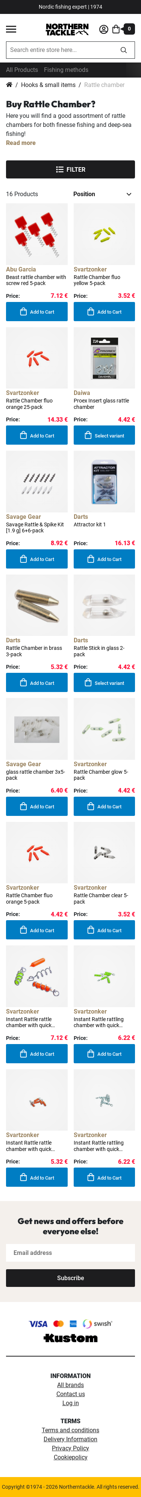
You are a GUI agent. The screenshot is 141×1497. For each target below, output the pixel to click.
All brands (70, 1385)
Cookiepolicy (71, 1457)
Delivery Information (70, 1439)
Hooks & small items (48, 84)
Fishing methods (66, 69)
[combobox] (59, 50)
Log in (70, 1403)
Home (9, 85)
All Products (22, 69)
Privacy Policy (70, 1448)
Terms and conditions (70, 1430)
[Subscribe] (70, 1278)
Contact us (70, 1394)
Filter (70, 169)
